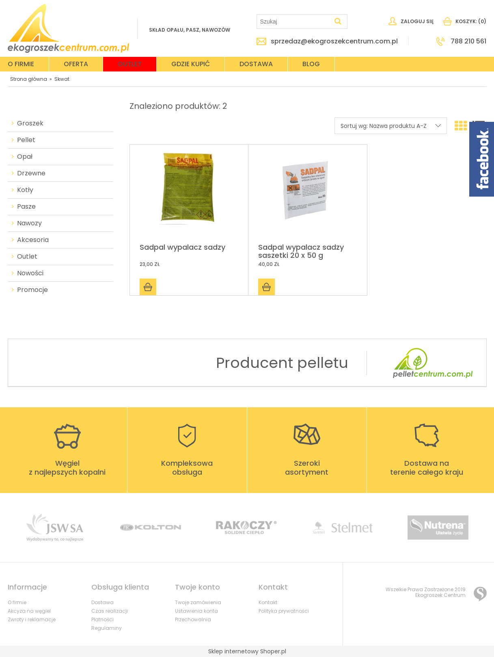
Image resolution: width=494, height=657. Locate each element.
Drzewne (31, 173)
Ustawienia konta (196, 611)
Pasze (26, 206)
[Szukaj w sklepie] (294, 21)
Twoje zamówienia (198, 602)
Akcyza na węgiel (29, 611)
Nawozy (29, 223)
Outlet (27, 256)
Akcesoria (33, 240)
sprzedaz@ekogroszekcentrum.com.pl (334, 41)
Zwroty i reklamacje (32, 619)
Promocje (32, 290)
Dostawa (102, 602)
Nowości (30, 273)
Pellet (26, 140)
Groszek (30, 123)
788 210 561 (468, 41)
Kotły (25, 190)
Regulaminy (106, 628)
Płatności (102, 619)
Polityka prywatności (284, 611)
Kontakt (268, 602)
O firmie (17, 602)
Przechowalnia (193, 619)
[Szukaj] (337, 21)
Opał (24, 156)
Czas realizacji (109, 611)
